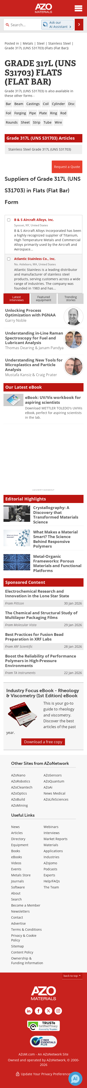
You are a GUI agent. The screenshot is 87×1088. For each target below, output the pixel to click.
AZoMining (19, 805)
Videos (16, 863)
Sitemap (17, 946)
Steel (41, 43)
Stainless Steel (59, 43)
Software (18, 887)
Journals (17, 881)
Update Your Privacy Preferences (43, 1074)
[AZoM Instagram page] (58, 1011)
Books (15, 851)
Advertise (18, 923)
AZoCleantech (21, 787)
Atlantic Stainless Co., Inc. (34, 258)
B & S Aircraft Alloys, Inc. (34, 219)
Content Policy (22, 952)
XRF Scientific (23, 646)
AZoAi (48, 787)
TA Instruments (24, 673)
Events (16, 869)
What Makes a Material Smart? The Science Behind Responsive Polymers (55, 539)
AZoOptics (19, 793)
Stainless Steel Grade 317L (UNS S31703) (39, 149)
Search (16, 899)
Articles (17, 833)
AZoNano (18, 775)
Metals (28, 43)
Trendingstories (70, 298)
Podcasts (50, 869)
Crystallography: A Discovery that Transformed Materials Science (55, 514)
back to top (72, 976)
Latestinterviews (17, 298)
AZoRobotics (20, 781)
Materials (51, 845)
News (15, 827)
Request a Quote (67, 166)
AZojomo (50, 863)
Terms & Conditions (26, 929)
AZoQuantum (54, 781)
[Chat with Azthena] (75, 1079)
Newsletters (20, 911)
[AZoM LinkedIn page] (28, 1011)
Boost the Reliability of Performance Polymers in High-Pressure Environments (40, 660)
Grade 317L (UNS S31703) (24, 48)
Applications (53, 851)
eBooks (16, 857)
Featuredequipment (43, 298)
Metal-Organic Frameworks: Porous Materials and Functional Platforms (57, 563)
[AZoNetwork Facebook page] (38, 1011)
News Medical (54, 793)
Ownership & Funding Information (27, 960)
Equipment (19, 845)
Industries (51, 857)
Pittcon (19, 603)
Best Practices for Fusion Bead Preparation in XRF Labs (34, 637)
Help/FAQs (52, 881)
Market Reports (56, 839)
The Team (51, 887)
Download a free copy (43, 741)
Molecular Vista (25, 625)
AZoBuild (18, 799)
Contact (17, 917)
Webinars (51, 827)
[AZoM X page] (48, 1011)
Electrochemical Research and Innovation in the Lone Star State (37, 593)
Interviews (52, 833)
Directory (18, 839)
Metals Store (21, 875)
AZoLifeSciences (56, 799)
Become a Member (25, 905)
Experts (49, 875)
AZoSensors (53, 775)
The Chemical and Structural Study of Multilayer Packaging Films (41, 615)
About (15, 893)
